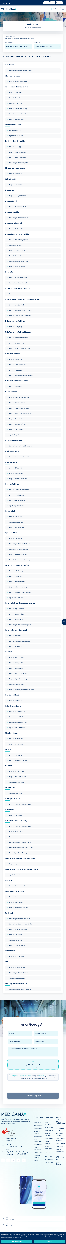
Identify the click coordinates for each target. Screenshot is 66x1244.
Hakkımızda (37, 1122)
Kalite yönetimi (49, 1153)
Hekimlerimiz (37, 28)
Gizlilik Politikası (60, 1146)
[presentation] (33, 1087)
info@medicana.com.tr (14, 1146)
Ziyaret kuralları (47, 1142)
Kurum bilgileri (49, 1138)
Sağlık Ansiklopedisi (38, 1140)
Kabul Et (49, 1241)
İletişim (36, 1160)
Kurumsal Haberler (37, 1156)
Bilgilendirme (42, 1075)
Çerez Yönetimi (58, 1163)
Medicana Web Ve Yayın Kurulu (60, 1151)
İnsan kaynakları (48, 1123)
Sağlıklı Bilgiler (38, 1144)
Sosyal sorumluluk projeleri (48, 1148)
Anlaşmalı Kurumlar (37, 1132)
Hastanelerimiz (38, 1125)
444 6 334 (6, 3)
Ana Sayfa (28, 28)
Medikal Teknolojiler (37, 1148)
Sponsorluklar (49, 1159)
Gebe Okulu (48, 1156)
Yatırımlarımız (49, 1130)
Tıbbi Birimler (38, 1128)
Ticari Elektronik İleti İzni (60, 1158)
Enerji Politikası (49, 1162)
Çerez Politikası (17, 1238)
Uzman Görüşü (38, 1152)
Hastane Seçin (9, 42)
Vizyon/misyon (49, 1127)
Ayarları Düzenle (17, 1241)
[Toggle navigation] (63, 9)
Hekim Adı (37, 42)
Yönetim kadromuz (48, 1134)
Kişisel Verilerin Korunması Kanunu (21, 1075)
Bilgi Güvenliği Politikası (60, 1134)
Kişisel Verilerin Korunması (60, 1139)
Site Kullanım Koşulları (60, 1129)
